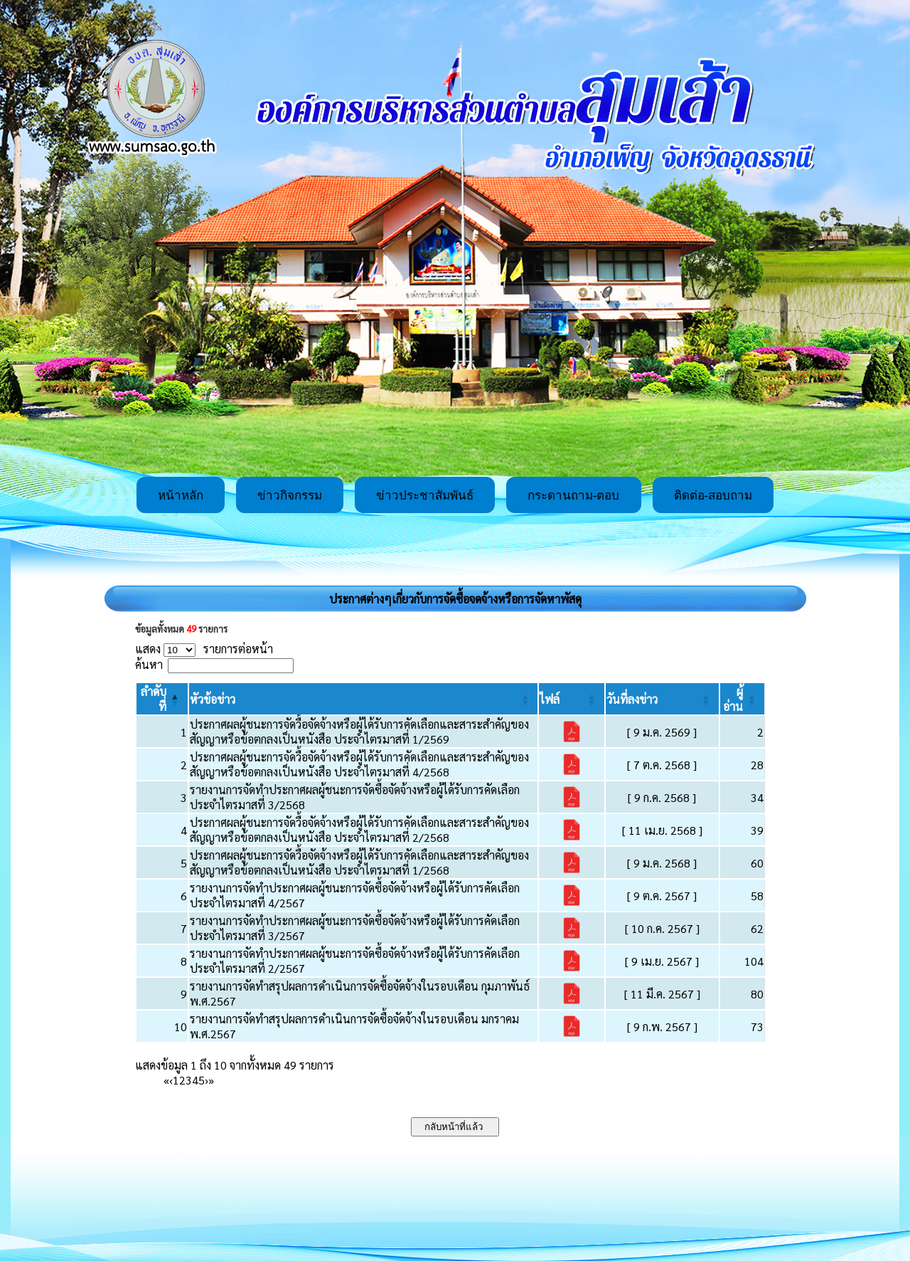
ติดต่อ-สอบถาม (713, 495)
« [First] (166, 1079)
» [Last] (211, 1079)
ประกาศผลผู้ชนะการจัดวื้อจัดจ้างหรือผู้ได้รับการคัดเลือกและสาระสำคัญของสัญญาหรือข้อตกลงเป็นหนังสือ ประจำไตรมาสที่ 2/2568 (359, 830)
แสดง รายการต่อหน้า (204, 648)
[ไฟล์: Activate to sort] (571, 698)
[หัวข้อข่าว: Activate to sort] (363, 698)
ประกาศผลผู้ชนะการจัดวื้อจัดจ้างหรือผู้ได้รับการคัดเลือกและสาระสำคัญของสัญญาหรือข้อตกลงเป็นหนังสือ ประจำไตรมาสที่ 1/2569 (359, 731)
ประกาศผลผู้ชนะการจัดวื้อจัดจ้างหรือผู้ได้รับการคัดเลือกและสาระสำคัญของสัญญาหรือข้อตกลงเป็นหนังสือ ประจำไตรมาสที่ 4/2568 (359, 764)
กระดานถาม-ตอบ (574, 495)
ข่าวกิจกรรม (289, 495)
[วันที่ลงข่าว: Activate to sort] (662, 698)
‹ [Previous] (171, 1079)
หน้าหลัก (180, 495)
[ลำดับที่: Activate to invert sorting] (162, 698)
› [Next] (206, 1079)
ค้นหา (149, 664)
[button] (212, 699)
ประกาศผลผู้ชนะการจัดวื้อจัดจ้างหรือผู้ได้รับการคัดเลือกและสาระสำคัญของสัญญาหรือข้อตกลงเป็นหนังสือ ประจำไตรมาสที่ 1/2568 (359, 862)
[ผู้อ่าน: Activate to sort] (742, 698)
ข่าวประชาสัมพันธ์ (424, 495)
